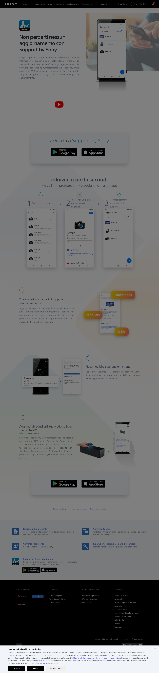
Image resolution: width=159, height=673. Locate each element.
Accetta (17, 669)
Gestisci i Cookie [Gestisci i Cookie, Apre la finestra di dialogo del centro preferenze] (56, 669)
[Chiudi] (155, 648)
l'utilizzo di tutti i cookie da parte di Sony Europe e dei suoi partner (96, 658)
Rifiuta (35, 669)
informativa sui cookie (39, 663)
